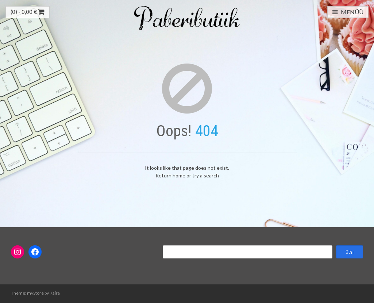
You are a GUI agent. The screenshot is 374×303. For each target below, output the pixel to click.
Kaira (55, 293)
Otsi (350, 252)
